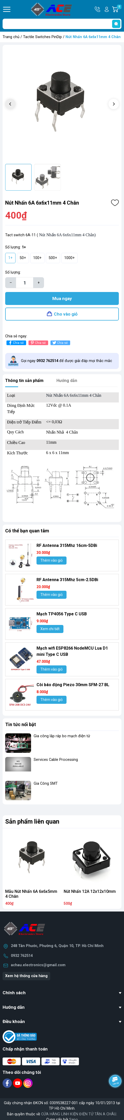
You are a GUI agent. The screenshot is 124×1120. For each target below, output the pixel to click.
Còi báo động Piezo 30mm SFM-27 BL (73, 684)
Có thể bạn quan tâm (27, 530)
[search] (116, 24)
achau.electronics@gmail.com (38, 965)
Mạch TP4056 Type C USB (62, 613)
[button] (113, 104)
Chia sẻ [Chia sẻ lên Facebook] (16, 343)
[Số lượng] (24, 282)
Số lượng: (13, 272)
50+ (23, 258)
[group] (62, 104)
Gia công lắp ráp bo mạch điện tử (62, 736)
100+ (37, 258)
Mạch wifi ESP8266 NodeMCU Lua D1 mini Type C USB (72, 651)
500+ (53, 258)
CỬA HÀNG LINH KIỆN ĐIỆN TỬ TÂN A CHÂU (78, 1114)
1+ (10, 258)
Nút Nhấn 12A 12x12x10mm (90, 891)
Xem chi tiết (50, 629)
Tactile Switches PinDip (42, 37)
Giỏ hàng (119, 9)
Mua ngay (62, 298)
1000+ (69, 258)
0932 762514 (22, 956)
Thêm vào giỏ (51, 560)
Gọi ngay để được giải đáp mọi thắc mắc (66, 361)
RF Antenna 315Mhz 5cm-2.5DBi (67, 579)
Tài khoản (107, 9)
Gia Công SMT (46, 783)
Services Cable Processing (56, 759)
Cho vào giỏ (66, 314)
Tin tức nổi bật (20, 724)
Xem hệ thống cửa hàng (26, 976)
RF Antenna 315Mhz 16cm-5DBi (67, 545)
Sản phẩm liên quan (32, 821)
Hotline (98, 9)
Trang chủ (11, 37)
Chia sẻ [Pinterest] (38, 343)
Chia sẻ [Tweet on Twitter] (60, 343)
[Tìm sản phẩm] (62, 24)
